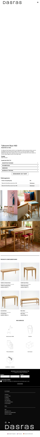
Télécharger (32, 183)
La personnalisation (9, 402)
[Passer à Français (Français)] (19, 434)
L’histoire (6, 394)
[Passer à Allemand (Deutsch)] (28, 434)
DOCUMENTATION (6, 165)
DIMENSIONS (5, 168)
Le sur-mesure (7, 403)
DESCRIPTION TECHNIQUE (7, 163)
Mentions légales (8, 414)
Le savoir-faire (7, 396)
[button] (38, 2)
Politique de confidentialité (10, 412)
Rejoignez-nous (8, 411)
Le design (7, 397)
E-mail (22, 374)
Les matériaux (7, 400)
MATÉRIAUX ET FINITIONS (7, 170)
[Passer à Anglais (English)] (11, 434)
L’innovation (7, 399)
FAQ (5, 409)
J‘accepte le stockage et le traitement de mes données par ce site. (16, 381)
